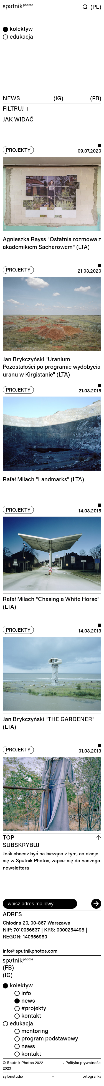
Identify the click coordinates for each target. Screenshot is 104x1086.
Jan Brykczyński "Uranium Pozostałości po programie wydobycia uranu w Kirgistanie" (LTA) (51, 366)
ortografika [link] (92, 1076)
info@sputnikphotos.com (30, 950)
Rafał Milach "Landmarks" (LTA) (43, 479)
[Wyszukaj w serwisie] (86, 7)
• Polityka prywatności (82, 1062)
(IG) (58, 98)
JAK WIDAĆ (18, 119)
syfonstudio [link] (13, 1076)
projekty (18, 149)
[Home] (27, 6)
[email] (40, 904)
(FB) (95, 98)
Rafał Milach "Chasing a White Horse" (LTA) (51, 602)
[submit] (96, 904)
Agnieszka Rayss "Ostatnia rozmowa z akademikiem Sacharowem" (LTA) (52, 242)
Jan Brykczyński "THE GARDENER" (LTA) (49, 722)
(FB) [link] (8, 967)
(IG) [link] (7, 974)
